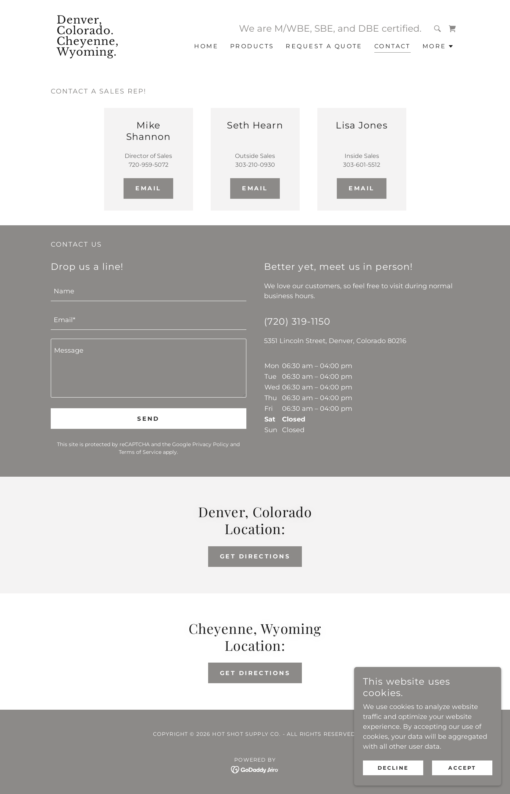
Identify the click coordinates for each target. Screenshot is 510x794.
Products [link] (252, 46)
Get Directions (255, 556)
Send (148, 418)
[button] (438, 46)
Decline (393, 767)
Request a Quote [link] (324, 46)
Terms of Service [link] (140, 452)
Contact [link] (392, 46)
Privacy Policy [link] (210, 444)
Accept (462, 767)
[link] (102, 53)
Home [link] (206, 46)
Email (148, 188)
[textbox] (148, 291)
